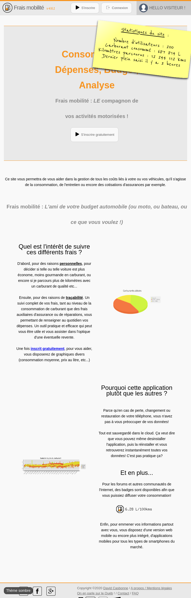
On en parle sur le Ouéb (95, 593)
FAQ (135, 593)
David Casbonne (115, 588)
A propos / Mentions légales (151, 588)
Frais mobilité (29, 7)
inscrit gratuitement (48, 349)
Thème (12, 590)
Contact (123, 593)
